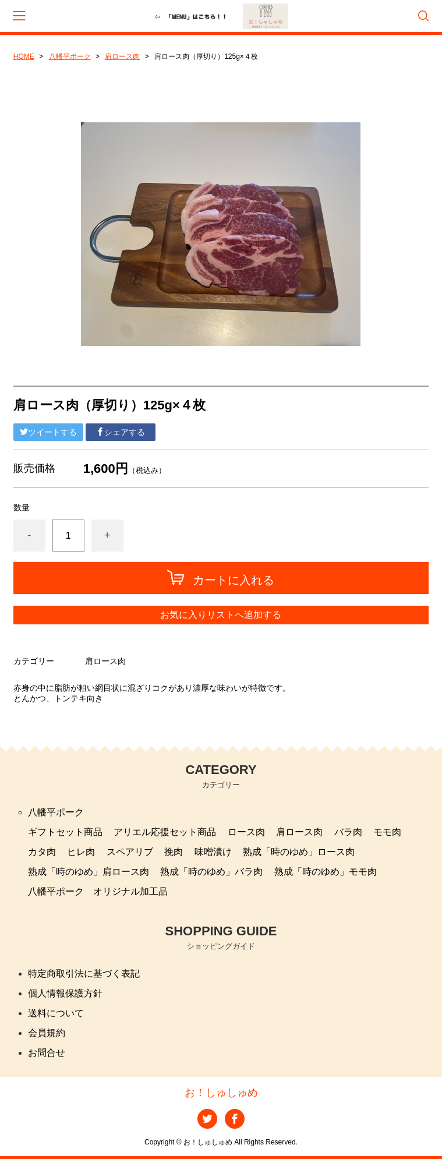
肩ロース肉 (122, 56)
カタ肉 (42, 852)
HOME (23, 56)
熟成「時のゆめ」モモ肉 (325, 872)
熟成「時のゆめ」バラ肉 (211, 872)
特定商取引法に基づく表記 (84, 973)
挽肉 (173, 852)
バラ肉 (348, 832)
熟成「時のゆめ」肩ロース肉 (88, 872)
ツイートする (48, 432)
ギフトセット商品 (65, 832)
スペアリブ (130, 852)
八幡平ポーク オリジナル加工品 (98, 891)
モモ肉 (387, 832)
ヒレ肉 (81, 852)
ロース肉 (246, 832)
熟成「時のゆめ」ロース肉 (299, 852)
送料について (56, 1013)
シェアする (120, 432)
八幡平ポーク (70, 56)
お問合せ (46, 1053)
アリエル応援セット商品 (165, 832)
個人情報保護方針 (65, 993)
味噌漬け (213, 852)
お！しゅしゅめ (221, 1092)
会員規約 (46, 1033)
